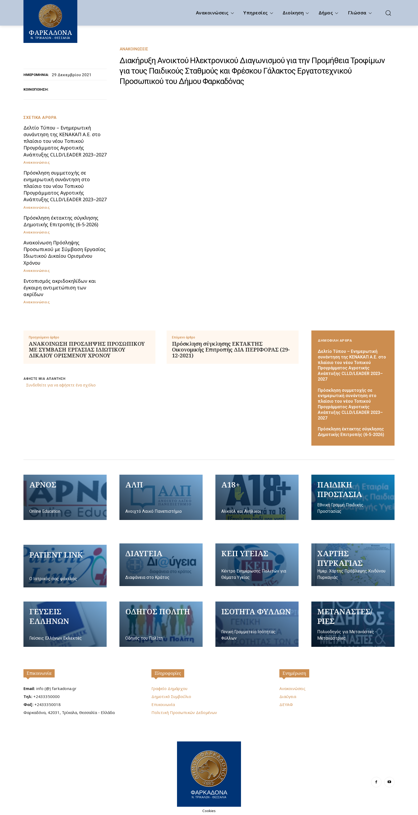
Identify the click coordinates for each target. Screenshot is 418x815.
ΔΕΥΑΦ (286, 704)
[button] (388, 12)
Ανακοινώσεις (134, 49)
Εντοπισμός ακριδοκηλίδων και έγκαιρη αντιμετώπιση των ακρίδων (59, 287)
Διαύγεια (287, 696)
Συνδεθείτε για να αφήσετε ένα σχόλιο (61, 385)
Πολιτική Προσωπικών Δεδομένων (184, 712)
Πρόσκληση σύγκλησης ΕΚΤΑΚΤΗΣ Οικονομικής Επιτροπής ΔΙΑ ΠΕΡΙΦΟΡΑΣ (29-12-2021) (231, 349)
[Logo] (209, 773)
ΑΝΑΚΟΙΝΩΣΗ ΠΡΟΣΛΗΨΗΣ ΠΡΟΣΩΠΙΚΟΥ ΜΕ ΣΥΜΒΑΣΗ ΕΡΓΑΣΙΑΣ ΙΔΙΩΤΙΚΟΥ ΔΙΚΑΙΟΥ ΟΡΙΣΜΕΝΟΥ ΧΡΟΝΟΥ (87, 349)
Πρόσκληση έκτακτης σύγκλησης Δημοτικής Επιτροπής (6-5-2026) (60, 221)
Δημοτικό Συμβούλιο (171, 696)
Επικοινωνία (39, 673)
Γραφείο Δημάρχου (169, 688)
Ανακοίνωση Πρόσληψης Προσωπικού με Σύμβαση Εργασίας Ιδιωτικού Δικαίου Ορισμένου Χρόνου (64, 252)
